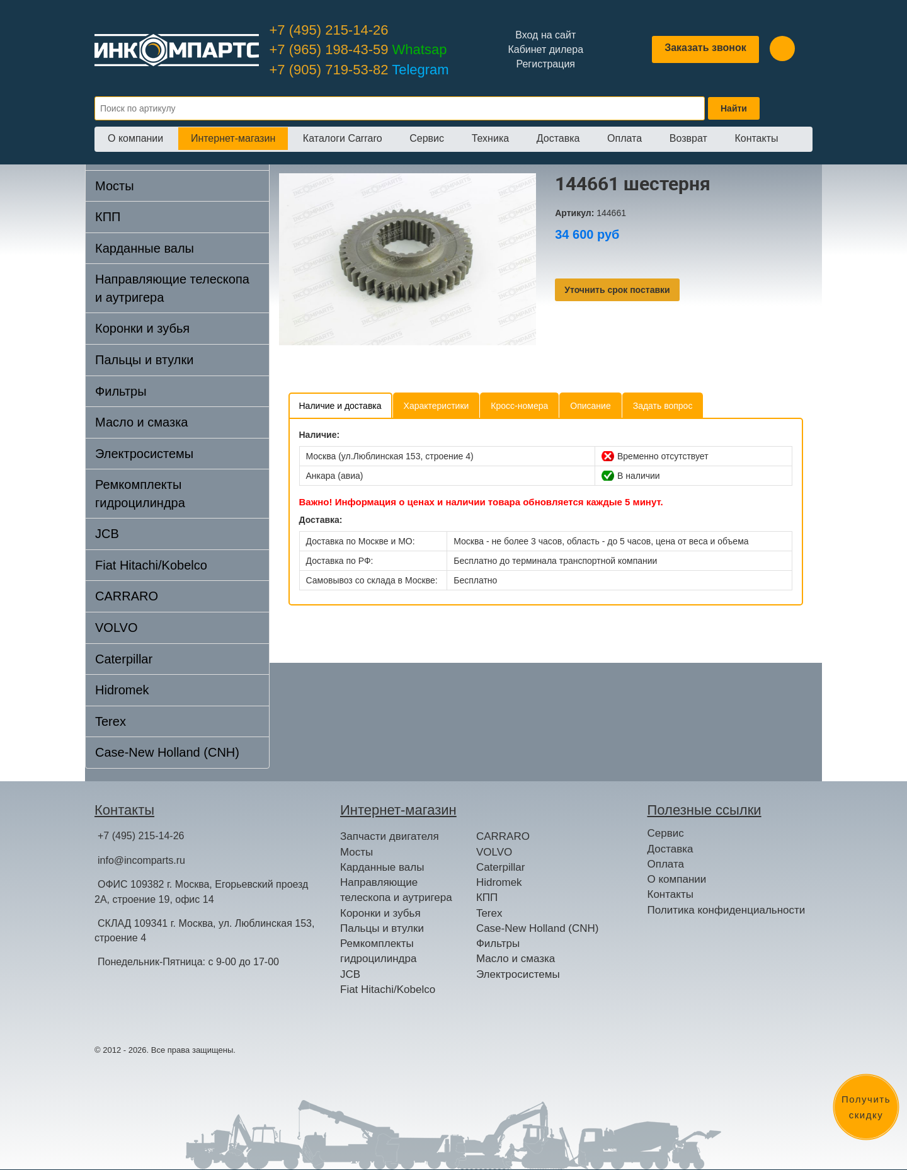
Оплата (624, 138)
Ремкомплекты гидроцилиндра (140, 494)
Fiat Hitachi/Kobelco (151, 565)
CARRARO (126, 596)
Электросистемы (144, 454)
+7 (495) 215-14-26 (329, 30)
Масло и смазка (141, 422)
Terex (110, 721)
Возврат (688, 138)
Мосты (114, 186)
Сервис (426, 138)
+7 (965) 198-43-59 (358, 49)
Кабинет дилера (545, 49)
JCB (107, 534)
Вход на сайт (545, 35)
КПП (107, 217)
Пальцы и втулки (144, 360)
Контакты (756, 138)
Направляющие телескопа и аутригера (172, 288)
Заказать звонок (705, 47)
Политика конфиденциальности (726, 910)
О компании (135, 138)
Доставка (558, 138)
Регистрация (545, 64)
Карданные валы (144, 248)
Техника (490, 138)
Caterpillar (123, 659)
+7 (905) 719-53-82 (359, 69)
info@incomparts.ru (141, 860)
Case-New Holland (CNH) (167, 752)
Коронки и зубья (142, 328)
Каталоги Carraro (342, 138)
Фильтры (121, 391)
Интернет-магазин (233, 138)
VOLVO (116, 627)
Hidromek (122, 690)
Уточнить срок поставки (617, 290)
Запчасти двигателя (389, 836)
